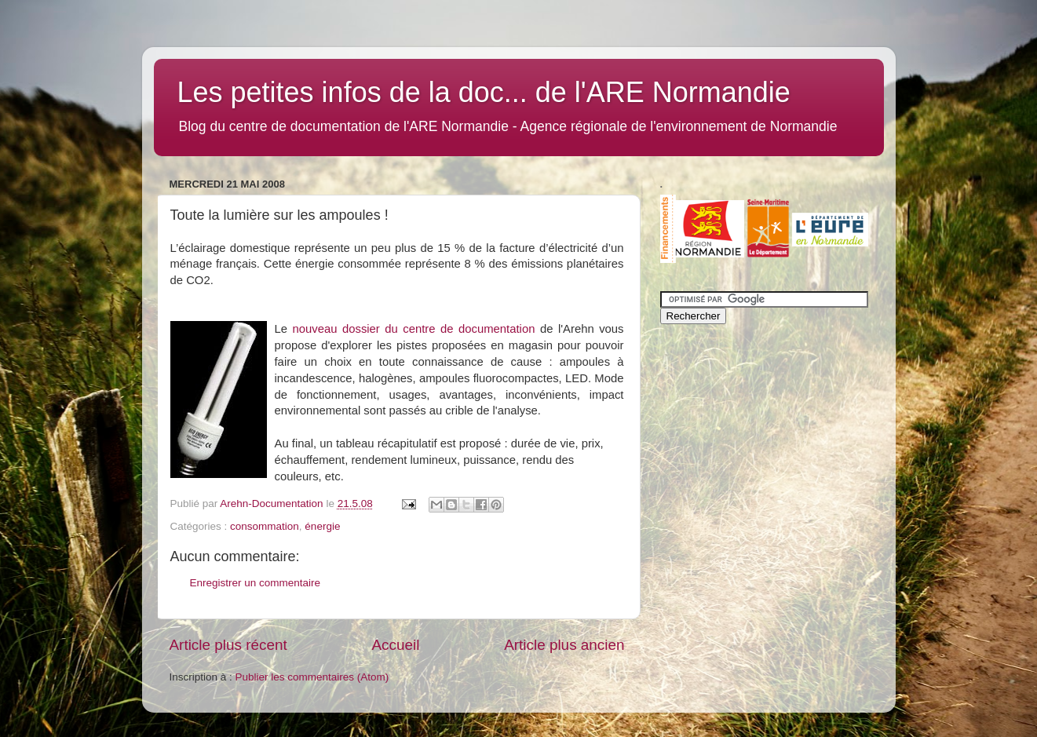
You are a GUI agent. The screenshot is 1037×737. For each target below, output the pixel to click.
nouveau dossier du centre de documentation (416, 329)
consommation (264, 526)
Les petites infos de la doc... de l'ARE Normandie (484, 92)
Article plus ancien (564, 645)
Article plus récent (228, 645)
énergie (322, 526)
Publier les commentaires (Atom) (312, 677)
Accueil (395, 645)
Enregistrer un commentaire (255, 583)
